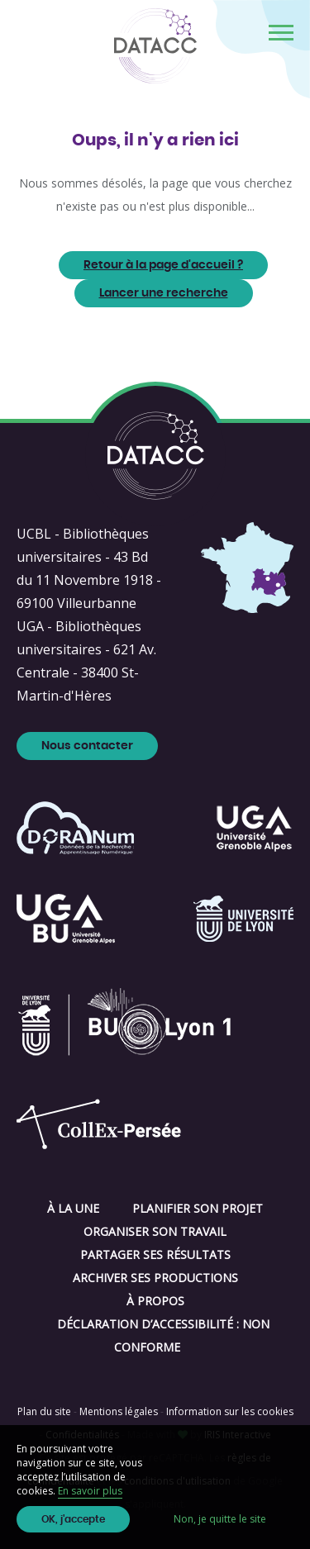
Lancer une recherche (163, 293)
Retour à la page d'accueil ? (163, 265)
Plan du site (44, 1411)
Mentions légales (118, 1411)
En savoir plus (90, 1491)
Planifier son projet (197, 1208)
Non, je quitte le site (220, 1519)
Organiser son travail (155, 1231)
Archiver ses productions (155, 1277)
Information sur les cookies (229, 1411)
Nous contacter (87, 746)
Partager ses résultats (155, 1254)
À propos (155, 1301)
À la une (73, 1208)
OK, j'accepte (73, 1519)
